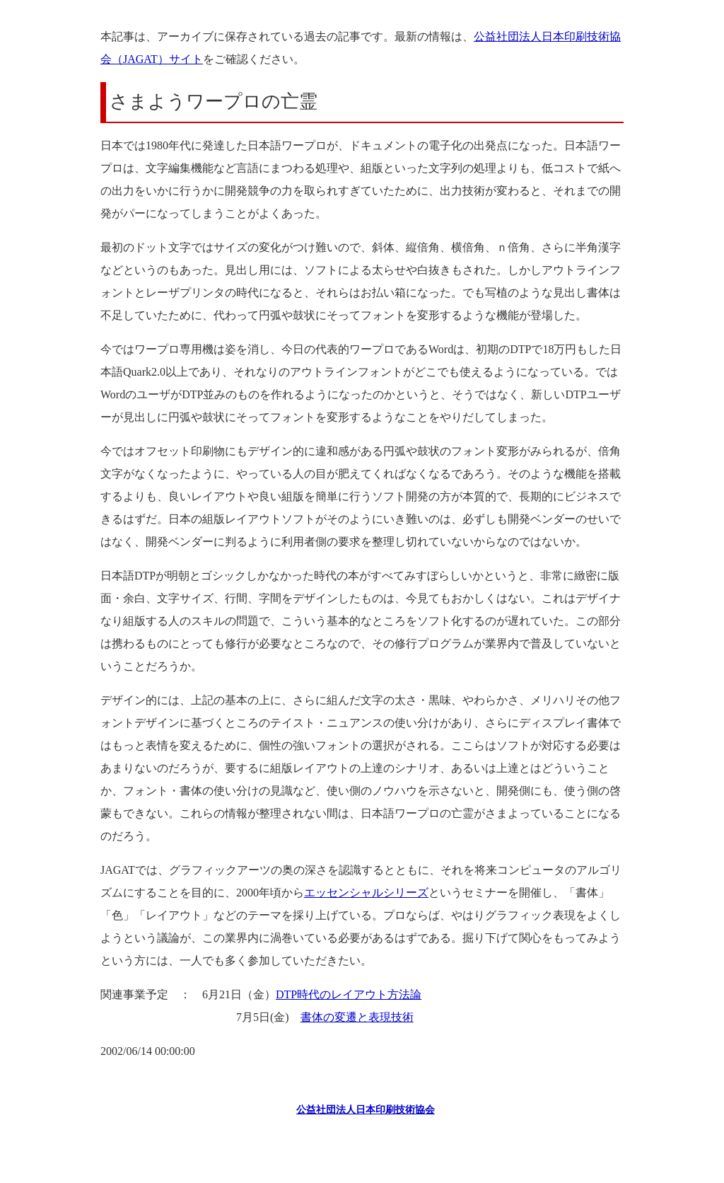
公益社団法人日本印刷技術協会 (365, 1109)
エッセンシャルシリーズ (366, 893)
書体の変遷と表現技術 (357, 1017)
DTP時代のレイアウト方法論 (348, 994)
